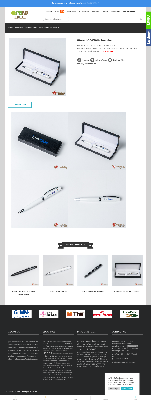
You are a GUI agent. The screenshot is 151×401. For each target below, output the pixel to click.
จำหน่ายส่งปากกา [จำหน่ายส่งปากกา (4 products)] (101, 346)
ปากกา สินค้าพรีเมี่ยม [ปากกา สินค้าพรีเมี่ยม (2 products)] (87, 362)
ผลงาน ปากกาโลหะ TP (58, 291)
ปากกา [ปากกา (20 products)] (91, 349)
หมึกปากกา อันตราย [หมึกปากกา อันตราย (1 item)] (48, 375)
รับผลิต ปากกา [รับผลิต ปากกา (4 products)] (88, 366)
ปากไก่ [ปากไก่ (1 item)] (62, 368)
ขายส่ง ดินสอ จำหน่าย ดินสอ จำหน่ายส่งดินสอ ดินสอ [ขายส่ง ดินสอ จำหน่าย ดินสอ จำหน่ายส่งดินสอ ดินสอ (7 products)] (91, 343)
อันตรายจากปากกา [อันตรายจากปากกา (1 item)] (51, 377)
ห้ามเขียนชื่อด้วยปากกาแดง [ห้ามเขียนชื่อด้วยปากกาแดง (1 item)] (61, 375)
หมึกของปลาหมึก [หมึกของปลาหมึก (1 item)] (47, 373)
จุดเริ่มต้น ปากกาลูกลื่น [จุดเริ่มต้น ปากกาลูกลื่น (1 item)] (57, 348)
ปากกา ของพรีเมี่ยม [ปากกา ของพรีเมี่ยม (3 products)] (83, 352)
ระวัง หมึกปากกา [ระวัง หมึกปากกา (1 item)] (59, 370)
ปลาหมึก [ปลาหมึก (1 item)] (65, 351)
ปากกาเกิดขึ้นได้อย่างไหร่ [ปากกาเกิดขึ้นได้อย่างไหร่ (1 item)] (53, 366)
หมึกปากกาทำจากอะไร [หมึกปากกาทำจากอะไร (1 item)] (66, 373)
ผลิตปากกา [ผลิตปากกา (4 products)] (84, 364)
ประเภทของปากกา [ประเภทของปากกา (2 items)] (56, 350)
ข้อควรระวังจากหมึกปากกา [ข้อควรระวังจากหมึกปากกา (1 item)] (58, 344)
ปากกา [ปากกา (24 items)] (47, 353)
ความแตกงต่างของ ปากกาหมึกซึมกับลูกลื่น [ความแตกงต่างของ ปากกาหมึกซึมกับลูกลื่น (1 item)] (62, 346)
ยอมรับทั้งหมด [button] (127, 389)
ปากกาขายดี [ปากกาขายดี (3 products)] (95, 352)
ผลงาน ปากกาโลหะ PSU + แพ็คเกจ (127, 291)
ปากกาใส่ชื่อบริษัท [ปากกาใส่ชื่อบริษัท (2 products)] (97, 362)
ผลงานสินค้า (19, 28)
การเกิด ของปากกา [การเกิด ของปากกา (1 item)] (51, 341)
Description (20, 104)
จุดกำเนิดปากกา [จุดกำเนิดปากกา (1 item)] (47, 348)
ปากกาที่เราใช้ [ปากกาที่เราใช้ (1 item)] (64, 354)
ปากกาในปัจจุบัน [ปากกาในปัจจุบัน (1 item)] (56, 368)
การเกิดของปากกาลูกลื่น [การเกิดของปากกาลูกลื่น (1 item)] (62, 341)
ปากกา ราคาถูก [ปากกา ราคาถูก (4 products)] (100, 356)
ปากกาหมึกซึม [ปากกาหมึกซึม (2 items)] (53, 363)
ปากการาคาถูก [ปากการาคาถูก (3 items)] (51, 360)
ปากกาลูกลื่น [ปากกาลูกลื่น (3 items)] (62, 360)
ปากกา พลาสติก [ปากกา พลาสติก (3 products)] (85, 354)
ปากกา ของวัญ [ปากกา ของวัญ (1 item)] (57, 354)
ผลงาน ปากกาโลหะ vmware (92, 291)
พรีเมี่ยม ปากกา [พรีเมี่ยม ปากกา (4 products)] (95, 364)
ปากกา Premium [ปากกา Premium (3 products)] (102, 350)
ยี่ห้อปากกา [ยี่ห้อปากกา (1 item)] (52, 370)
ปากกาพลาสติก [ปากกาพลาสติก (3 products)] (96, 354)
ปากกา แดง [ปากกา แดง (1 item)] (63, 366)
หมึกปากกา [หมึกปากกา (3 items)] (56, 372)
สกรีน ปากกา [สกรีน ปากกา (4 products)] (99, 366)
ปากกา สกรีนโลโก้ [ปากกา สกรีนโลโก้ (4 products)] (95, 359)
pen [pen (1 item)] (44, 341)
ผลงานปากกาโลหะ (31, 28)
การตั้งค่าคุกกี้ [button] (114, 389)
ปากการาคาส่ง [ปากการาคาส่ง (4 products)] (82, 359)
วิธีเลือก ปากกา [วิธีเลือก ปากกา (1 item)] (68, 370)
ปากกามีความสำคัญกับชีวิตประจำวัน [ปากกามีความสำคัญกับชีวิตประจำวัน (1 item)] (54, 358)
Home (10, 28)
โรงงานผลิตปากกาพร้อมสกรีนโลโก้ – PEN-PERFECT (75, 3)
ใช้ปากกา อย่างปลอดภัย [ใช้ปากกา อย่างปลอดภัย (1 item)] (63, 377)
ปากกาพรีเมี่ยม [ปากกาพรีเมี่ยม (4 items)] (51, 356)
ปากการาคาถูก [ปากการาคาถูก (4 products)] (88, 356)
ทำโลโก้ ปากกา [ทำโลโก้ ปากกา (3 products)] (82, 350)
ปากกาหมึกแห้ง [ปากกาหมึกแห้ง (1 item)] (62, 363)
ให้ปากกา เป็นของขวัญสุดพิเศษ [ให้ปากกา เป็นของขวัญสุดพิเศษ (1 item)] (57, 379)
